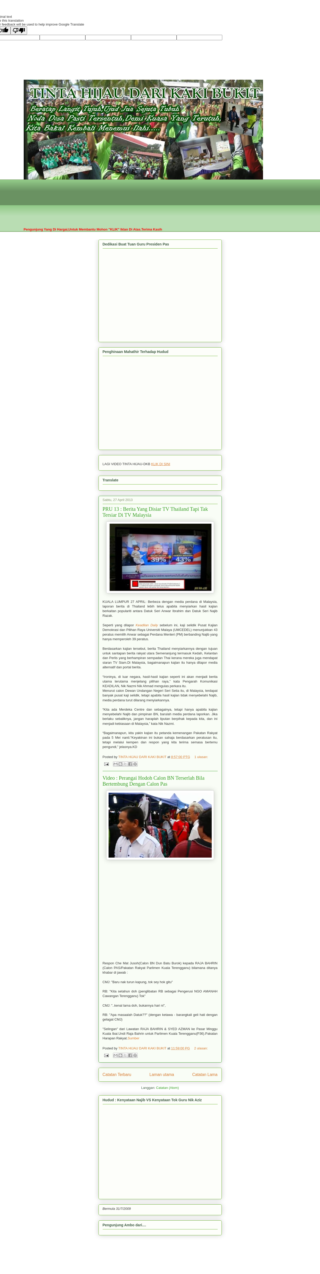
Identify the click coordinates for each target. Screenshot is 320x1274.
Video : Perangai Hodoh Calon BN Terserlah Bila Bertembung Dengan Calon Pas (153, 781)
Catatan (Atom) (167, 1088)
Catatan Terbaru (117, 1074)
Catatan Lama (205, 1074)
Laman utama (162, 1074)
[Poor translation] (19, 30)
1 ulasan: (201, 757)
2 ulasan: (201, 1048)
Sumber (134, 1038)
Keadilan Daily (147, 625)
